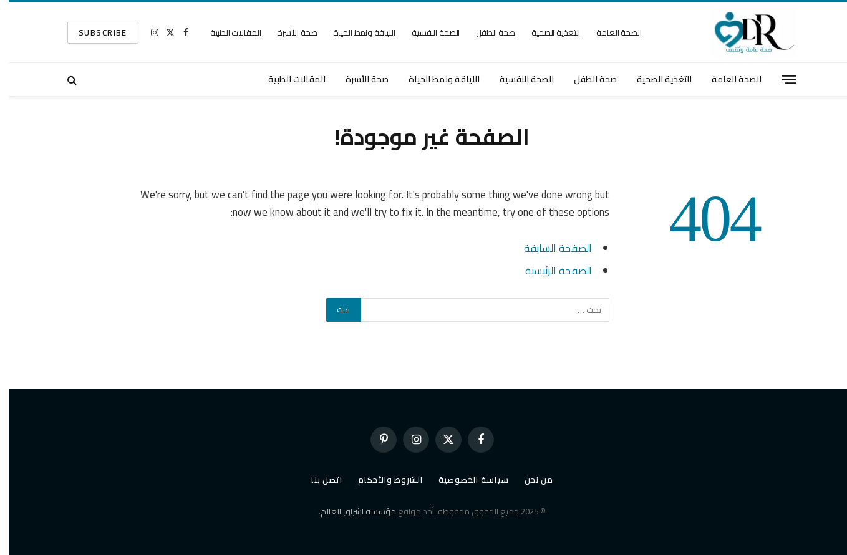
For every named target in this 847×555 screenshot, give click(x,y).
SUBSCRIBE (94, 32)
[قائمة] (780, 79)
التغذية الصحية (547, 32)
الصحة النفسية (427, 32)
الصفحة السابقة (549, 248)
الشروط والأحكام (381, 479)
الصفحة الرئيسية (549, 270)
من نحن (530, 479)
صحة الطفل (486, 32)
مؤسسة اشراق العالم (349, 511)
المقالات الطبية (226, 32)
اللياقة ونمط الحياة (355, 32)
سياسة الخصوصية (465, 479)
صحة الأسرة (288, 32)
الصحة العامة (610, 32)
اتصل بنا (318, 479)
